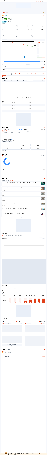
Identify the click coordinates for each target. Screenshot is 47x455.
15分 (33, 40)
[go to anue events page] (42, 1)
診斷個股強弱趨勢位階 (5, 12)
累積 (43, 253)
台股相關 (11, 195)
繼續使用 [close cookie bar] (38, 453)
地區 (3, 174)
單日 (40, 253)
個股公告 (7, 195)
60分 (42, 40)
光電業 (6, 15)
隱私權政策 (14, 454)
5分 (23, 40)
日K (9, 40)
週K (14, 40)
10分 (28, 40)
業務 (5, 174)
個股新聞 (3, 195)
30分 (38, 40)
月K (18, 40)
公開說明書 (4, 160)
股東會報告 (9, 160)
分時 (4, 40)
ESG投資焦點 (43, 12)
